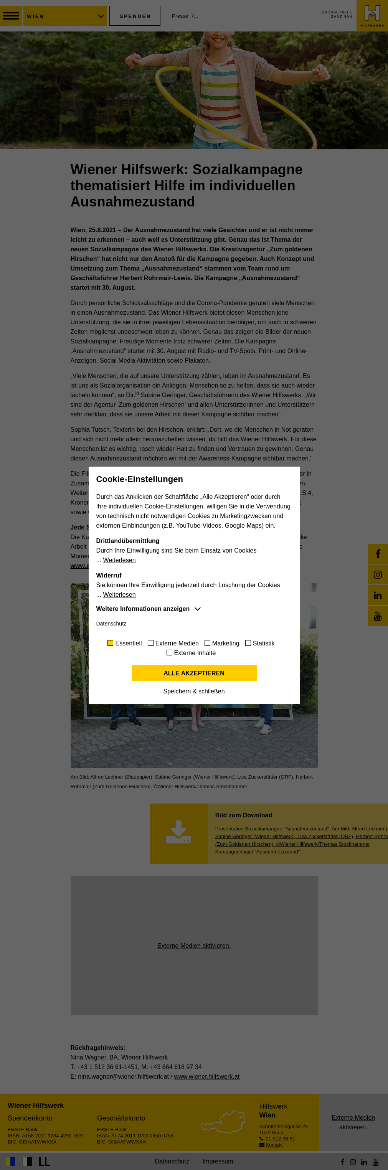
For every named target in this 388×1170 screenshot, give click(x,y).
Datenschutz (111, 623)
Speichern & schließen (194, 691)
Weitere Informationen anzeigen (143, 609)
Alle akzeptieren (194, 673)
